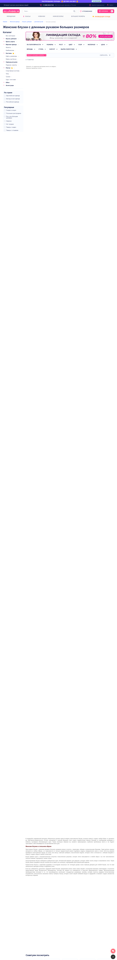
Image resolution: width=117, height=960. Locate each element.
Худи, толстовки (11, 79)
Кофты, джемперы (11, 56)
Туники (8, 76)
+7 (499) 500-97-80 (48, 5)
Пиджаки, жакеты (11, 65)
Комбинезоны (10, 50)
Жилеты (8, 47)
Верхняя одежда (11, 44)
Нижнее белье (58, 16)
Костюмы (9, 53)
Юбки (7, 82)
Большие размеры (78, 16)
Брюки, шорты (10, 41)
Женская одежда (15, 21)
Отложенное (87, 11)
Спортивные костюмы (12, 71)
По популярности (34, 44)
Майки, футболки (11, 59)
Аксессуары (10, 85)
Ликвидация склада (102, 16)
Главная (5, 21)
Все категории (10, 36)
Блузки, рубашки (11, 38)
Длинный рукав (38, 21)
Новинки (41, 16)
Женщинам (11, 16)
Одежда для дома (11, 62)
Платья (27, 16)
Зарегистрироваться (98, 5)
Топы (7, 73)
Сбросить (105, 55)
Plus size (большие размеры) (12, 117)
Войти (111, 5)
